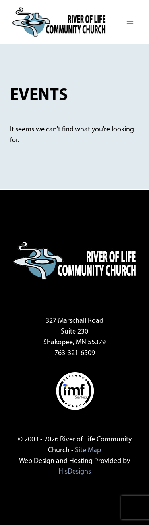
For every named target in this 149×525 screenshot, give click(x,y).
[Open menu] (129, 22)
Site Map (88, 450)
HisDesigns (74, 472)
